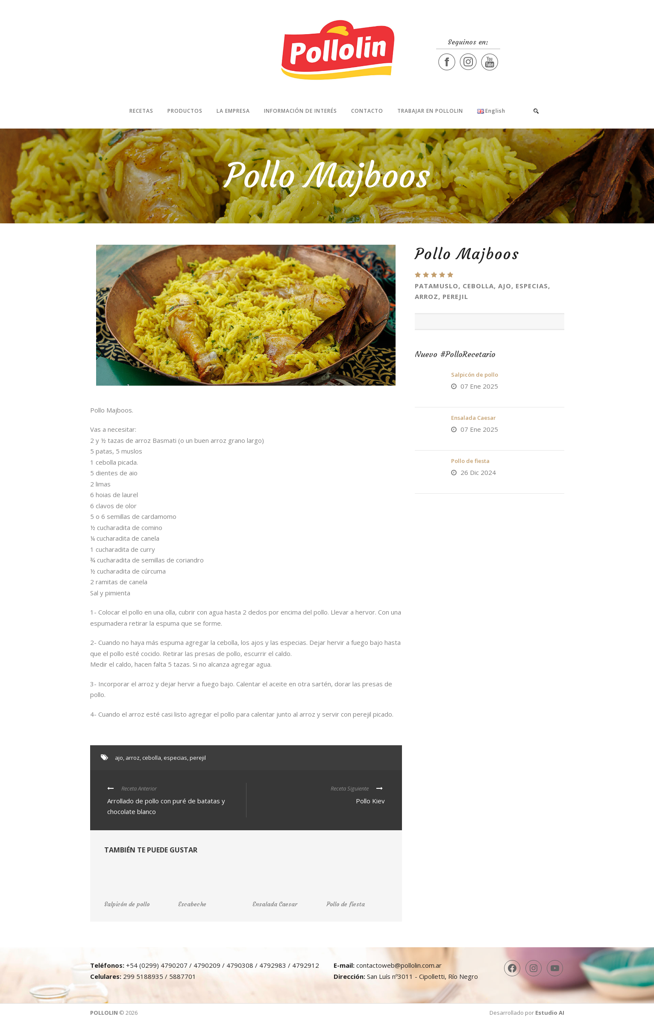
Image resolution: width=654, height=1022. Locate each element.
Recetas (141, 110)
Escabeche (192, 904)
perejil (198, 757)
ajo (119, 757)
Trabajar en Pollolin (430, 110)
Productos (184, 110)
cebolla (151, 757)
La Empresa (233, 110)
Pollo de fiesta (470, 461)
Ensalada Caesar (473, 418)
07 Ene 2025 (479, 386)
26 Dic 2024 (478, 472)
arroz (133, 757)
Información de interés (300, 110)
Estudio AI (549, 1012)
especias (175, 757)
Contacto (367, 110)
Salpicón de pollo (474, 374)
